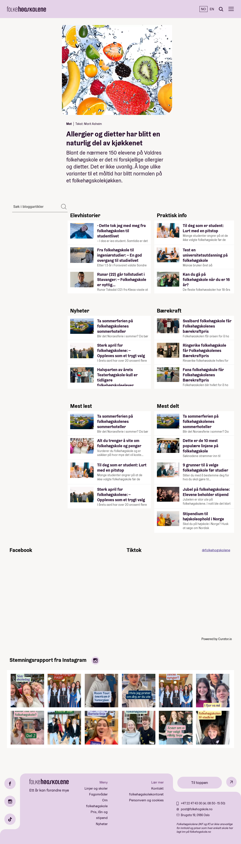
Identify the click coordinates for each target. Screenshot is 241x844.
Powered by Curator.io (216, 639)
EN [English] (212, 9)
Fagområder (98, 794)
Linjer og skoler (96, 788)
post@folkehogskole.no (197, 809)
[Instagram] (10, 801)
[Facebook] (10, 783)
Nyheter (102, 824)
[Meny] (231, 9)
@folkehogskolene (216, 550)
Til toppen (199, 782)
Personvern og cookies (146, 800)
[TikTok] (10, 819)
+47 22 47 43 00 (192, 803)
